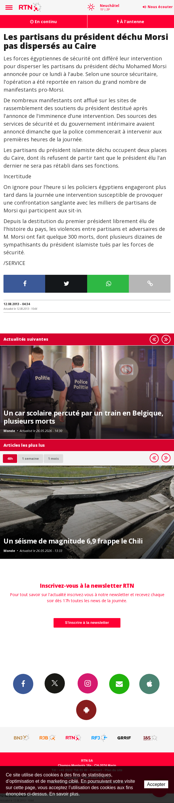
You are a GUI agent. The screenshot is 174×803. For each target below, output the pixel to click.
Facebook (23, 683)
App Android (86, 709)
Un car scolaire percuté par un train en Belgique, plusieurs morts (83, 417)
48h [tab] (10, 458)
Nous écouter (160, 6)
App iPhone (149, 683)
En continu (43, 21)
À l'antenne (130, 21)
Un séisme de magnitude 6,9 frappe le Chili (72, 541)
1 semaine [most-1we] (30, 458)
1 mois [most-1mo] (53, 458)
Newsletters (119, 683)
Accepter (156, 784)
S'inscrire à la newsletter (87, 622)
